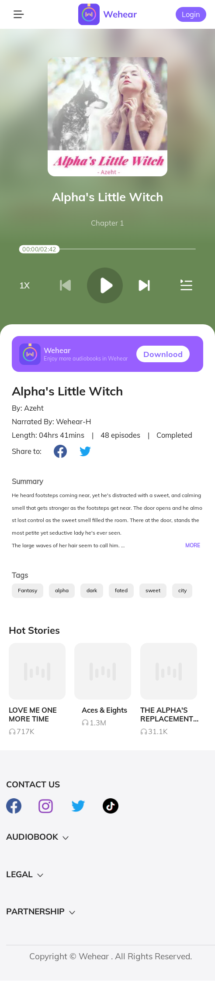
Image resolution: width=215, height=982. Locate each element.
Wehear (120, 14)
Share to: (27, 451)
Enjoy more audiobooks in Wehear (86, 358)
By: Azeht (28, 408)
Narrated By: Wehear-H (51, 421)
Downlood (163, 354)
